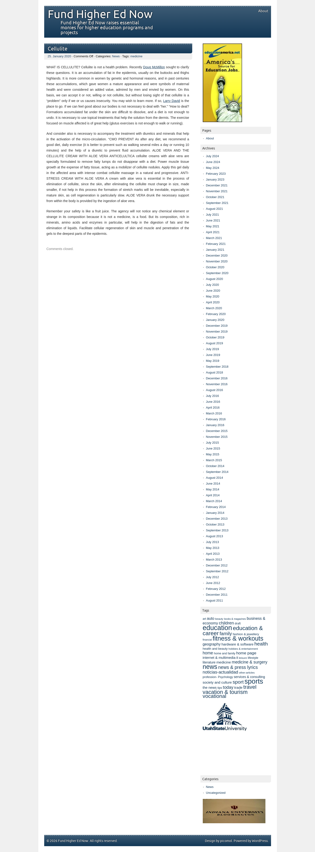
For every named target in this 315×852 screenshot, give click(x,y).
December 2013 (217, 518)
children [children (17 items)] (226, 622)
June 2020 (213, 290)
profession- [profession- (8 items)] (210, 677)
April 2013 (213, 553)
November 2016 (217, 384)
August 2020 (214, 279)
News (116, 56)
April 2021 (213, 232)
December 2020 (217, 255)
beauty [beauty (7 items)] (219, 618)
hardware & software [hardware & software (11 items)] (237, 644)
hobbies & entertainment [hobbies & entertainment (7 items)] (243, 648)
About (263, 11)
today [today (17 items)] (228, 687)
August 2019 (214, 343)
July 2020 (212, 284)
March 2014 (214, 501)
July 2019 (212, 349)
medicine (136, 56)
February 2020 (216, 314)
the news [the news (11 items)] (210, 687)
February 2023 (216, 173)
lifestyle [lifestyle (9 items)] (253, 658)
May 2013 (212, 548)
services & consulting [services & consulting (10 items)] (249, 677)
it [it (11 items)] (237, 658)
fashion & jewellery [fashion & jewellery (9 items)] (246, 634)
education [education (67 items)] (217, 627)
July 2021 (212, 214)
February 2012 (216, 589)
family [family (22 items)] (226, 633)
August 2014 (214, 477)
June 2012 (213, 583)
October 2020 (215, 267)
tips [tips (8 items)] (219, 687)
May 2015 (212, 454)
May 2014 (212, 489)
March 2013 (214, 559)
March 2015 (214, 460)
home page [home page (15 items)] (246, 653)
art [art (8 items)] (204, 618)
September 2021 (217, 203)
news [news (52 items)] (210, 666)
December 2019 (217, 325)
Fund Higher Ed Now (100, 14)
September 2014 (217, 472)
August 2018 (214, 372)
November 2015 (217, 437)
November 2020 (217, 261)
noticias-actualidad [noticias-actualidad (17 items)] (220, 672)
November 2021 (217, 191)
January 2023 (215, 179)
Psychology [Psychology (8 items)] (225, 677)
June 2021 (213, 220)
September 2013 (217, 530)
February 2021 (216, 244)
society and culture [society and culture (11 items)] (217, 682)
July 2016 (212, 396)
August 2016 (214, 390)
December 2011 (217, 594)
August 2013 (214, 536)
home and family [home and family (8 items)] (224, 653)
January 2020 (215, 320)
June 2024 (213, 162)
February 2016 (216, 419)
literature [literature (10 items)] (209, 662)
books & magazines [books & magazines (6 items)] (235, 618)
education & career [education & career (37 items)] (233, 630)
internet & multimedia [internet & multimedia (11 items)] (219, 658)
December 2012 (217, 565)
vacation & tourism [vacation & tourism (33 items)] (225, 692)
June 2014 (213, 483)
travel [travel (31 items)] (250, 687)
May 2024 (212, 168)
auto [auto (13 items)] (210, 618)
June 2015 (213, 448)
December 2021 (217, 185)
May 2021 (212, 226)
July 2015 (212, 442)
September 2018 (217, 366)
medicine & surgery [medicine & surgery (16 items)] (249, 662)
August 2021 (214, 208)
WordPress (260, 841)
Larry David (171, 101)
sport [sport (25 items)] (238, 682)
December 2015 (217, 431)
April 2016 (213, 407)
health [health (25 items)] (261, 643)
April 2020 (213, 302)
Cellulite (57, 49)
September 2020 (217, 273)
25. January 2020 (59, 56)
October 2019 (215, 337)
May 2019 (212, 361)
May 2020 (212, 296)
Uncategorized (216, 792)
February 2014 (216, 507)
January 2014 (215, 513)
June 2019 (213, 355)
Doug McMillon (154, 67)
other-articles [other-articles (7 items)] (247, 672)
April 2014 (213, 495)
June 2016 (213, 401)
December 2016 (217, 378)
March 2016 (214, 413)
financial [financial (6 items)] (207, 639)
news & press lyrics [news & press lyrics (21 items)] (238, 667)
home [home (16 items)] (208, 653)
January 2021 (215, 249)
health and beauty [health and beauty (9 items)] (215, 648)
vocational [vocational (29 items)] (214, 696)
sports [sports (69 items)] (253, 681)
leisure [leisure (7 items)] (243, 657)
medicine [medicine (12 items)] (223, 662)
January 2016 (215, 425)
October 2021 (215, 197)
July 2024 (212, 156)
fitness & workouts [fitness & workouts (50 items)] (238, 638)
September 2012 (217, 571)
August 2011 (214, 600)
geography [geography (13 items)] (212, 644)
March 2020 (214, 308)
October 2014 (215, 466)
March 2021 (214, 238)
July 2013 (212, 542)
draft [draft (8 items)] (238, 623)
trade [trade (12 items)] (238, 687)
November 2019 (217, 331)
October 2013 (215, 524)
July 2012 (212, 577)
